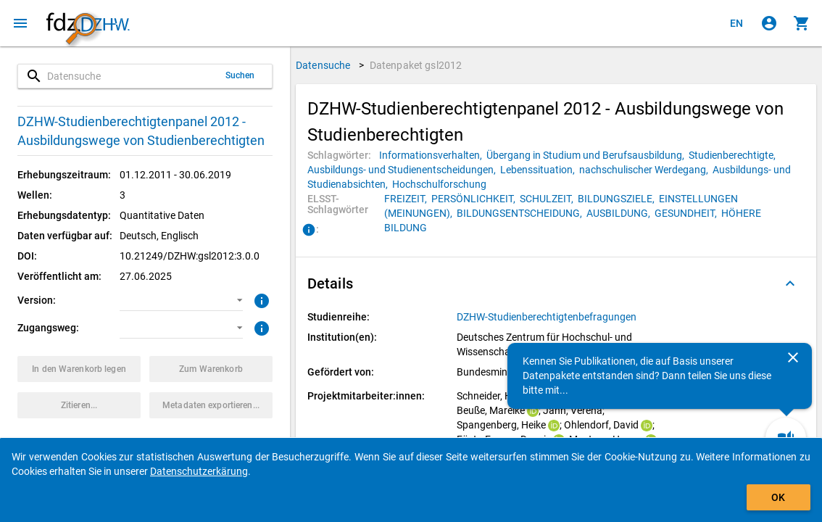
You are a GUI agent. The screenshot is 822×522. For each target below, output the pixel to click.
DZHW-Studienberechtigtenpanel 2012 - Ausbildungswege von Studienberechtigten (141, 131)
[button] (181, 300)
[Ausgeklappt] (790, 283)
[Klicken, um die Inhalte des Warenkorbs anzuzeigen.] (801, 23)
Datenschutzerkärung (199, 471)
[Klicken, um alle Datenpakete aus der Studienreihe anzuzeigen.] (548, 317)
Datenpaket (416, 65)
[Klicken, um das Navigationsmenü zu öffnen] (20, 23)
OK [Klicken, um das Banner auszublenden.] (778, 497)
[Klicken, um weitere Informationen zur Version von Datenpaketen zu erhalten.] (260, 299)
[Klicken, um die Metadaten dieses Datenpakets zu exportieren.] (211, 405)
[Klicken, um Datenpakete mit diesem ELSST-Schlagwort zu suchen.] (407, 198)
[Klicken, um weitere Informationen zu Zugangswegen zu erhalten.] (260, 327)
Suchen (240, 75)
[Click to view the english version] (736, 23)
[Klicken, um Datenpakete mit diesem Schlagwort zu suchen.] (432, 155)
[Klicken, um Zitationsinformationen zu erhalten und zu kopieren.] (79, 405)
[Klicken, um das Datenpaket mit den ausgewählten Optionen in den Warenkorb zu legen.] (79, 369)
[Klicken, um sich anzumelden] (769, 23)
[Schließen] (793, 357)
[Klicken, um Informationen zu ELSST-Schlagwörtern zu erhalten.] (308, 230)
